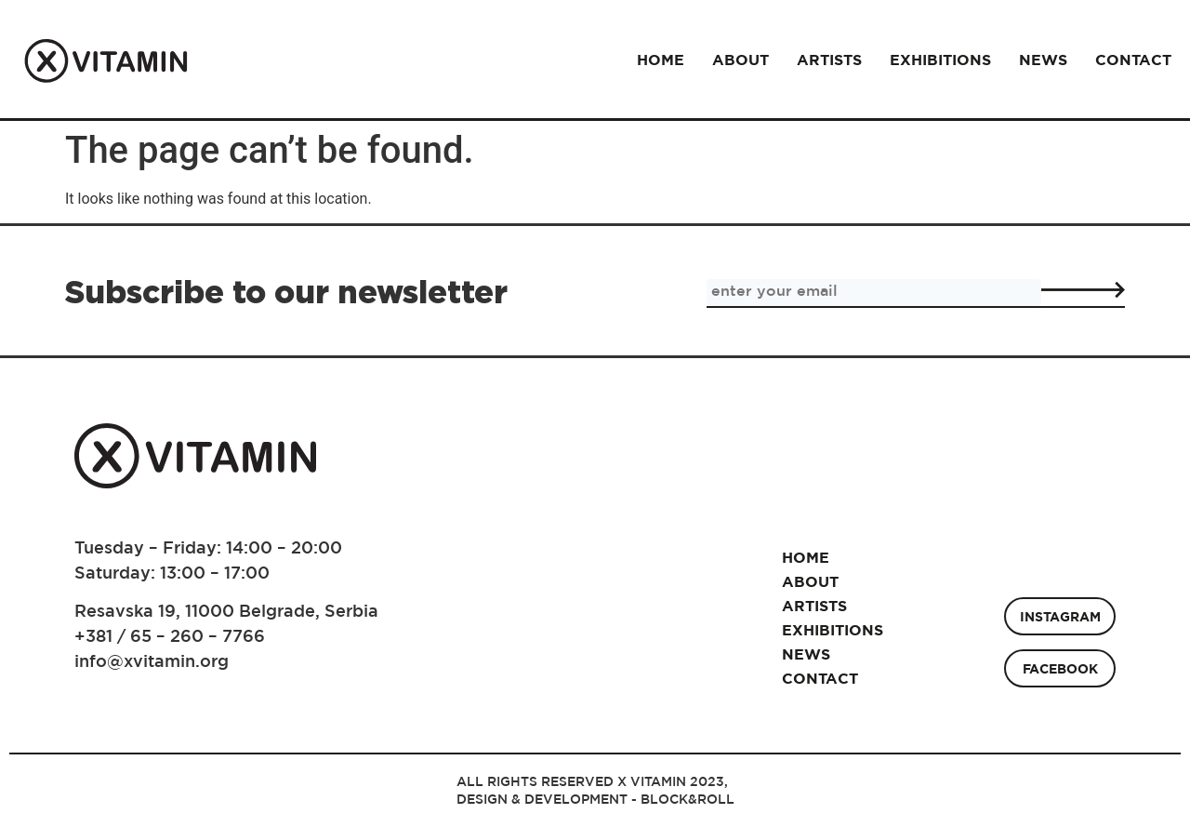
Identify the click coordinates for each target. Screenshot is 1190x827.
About (740, 59)
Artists (829, 59)
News (1043, 59)
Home (660, 59)
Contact (1133, 59)
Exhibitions (940, 59)
